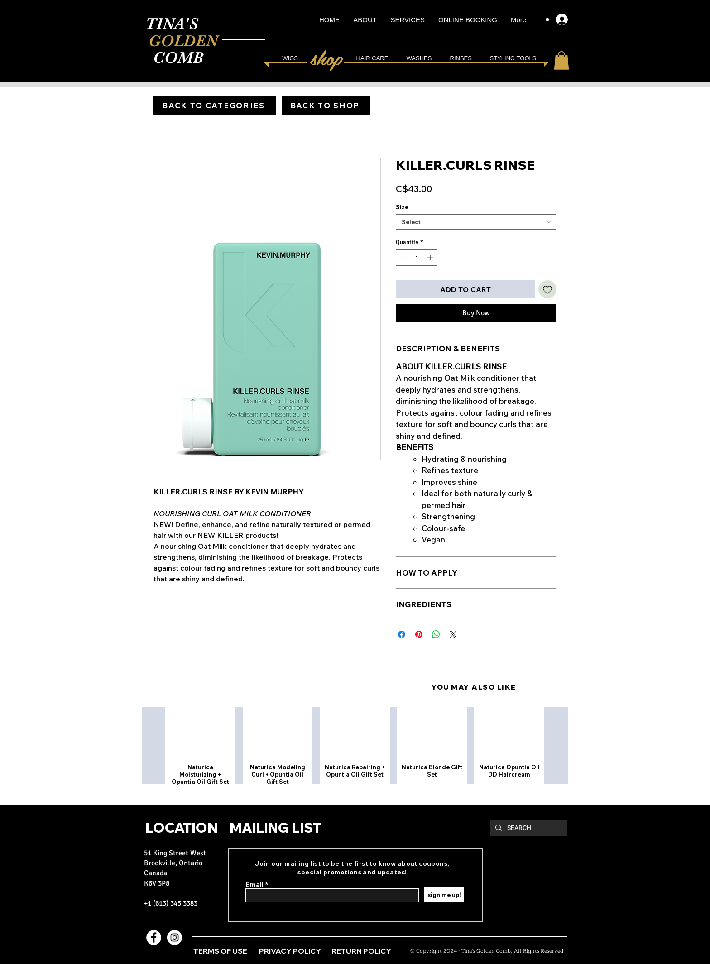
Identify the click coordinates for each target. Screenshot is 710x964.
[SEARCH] (527, 828)
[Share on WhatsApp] (436, 634)
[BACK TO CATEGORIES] (214, 105)
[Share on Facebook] (401, 634)
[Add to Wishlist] (547, 289)
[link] (561, 60)
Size (402, 207)
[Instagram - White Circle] (174, 937)
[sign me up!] (444, 894)
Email (254, 884)
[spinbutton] (417, 257)
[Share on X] (453, 634)
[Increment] (431, 257)
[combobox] (476, 222)
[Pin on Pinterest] (418, 634)
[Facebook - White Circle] (153, 937)
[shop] (327, 57)
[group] (354, 749)
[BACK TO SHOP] (326, 105)
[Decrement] (402, 257)
